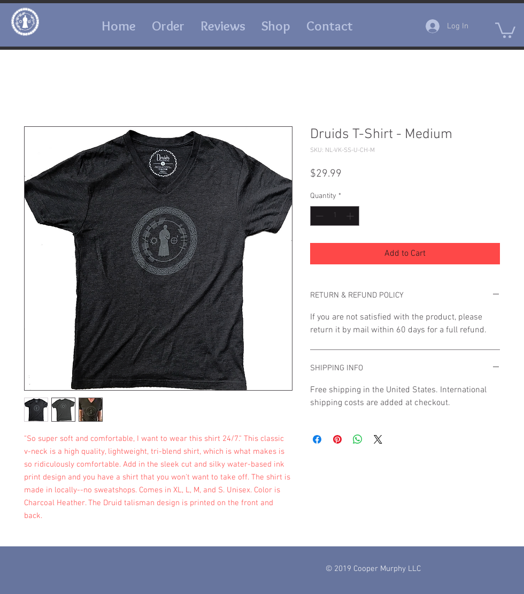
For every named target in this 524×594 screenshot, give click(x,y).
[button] (329, 26)
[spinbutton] (334, 216)
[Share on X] (378, 439)
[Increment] (351, 216)
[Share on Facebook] (317, 439)
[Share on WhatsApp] (357, 439)
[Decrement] (318, 216)
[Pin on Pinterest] (337, 439)
